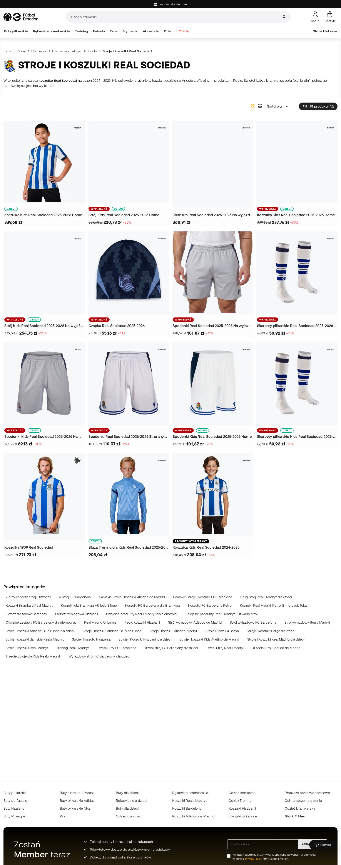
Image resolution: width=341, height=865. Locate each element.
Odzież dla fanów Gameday (26, 614)
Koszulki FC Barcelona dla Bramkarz (152, 605)
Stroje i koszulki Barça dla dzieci (271, 631)
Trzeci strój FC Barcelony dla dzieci (171, 648)
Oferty (184, 31)
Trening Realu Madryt (72, 648)
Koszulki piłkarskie (243, 816)
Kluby (21, 51)
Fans (113, 31)
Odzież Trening (240, 800)
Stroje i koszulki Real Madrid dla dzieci (275, 639)
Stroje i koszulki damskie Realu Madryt (35, 639)
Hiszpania (39, 51)
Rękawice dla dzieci (131, 800)
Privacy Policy (253, 858)
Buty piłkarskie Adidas (77, 800)
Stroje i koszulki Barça (222, 631)
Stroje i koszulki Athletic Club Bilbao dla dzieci (40, 631)
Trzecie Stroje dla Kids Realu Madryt (33, 656)
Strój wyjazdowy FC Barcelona (253, 622)
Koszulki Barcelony (186, 808)
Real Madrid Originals (100, 622)
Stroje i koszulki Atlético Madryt (173, 631)
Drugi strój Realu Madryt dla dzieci (266, 597)
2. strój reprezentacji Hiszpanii (28, 597)
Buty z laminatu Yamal (77, 793)
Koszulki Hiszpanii (242, 808)
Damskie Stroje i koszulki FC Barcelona (202, 597)
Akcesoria (151, 31)
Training (81, 31)
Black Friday (295, 816)
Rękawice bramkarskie (51, 31)
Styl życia (130, 31)
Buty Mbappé (14, 816)
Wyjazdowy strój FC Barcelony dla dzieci (99, 656)
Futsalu (99, 31)
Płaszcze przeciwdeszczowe (307, 793)
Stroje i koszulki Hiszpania (91, 639)
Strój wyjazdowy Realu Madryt (307, 622)
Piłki (63, 816)
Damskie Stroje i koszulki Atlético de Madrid (132, 597)
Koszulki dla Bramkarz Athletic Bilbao (89, 605)
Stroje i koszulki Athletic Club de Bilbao (112, 631)
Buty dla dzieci (127, 793)
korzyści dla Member (170, 4)
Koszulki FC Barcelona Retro (210, 605)
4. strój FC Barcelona (75, 597)
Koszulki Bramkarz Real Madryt (29, 605)
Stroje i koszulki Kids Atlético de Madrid (209, 639)
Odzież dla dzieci (129, 816)
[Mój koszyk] (330, 17)
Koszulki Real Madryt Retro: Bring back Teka (273, 605)
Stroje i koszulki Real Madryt (27, 648)
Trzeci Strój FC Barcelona (116, 648)
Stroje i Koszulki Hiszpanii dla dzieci (145, 639)
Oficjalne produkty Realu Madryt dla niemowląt (141, 614)
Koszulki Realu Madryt (189, 800)
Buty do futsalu (15, 800)
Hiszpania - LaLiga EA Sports (74, 51)
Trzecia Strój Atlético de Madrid (276, 648)
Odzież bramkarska (300, 808)
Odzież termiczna (242, 793)
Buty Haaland (14, 808)
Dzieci (169, 31)
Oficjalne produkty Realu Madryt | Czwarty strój (222, 614)
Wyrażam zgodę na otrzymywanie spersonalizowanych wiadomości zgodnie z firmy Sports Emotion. (274, 856)
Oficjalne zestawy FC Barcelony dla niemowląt (41, 622)
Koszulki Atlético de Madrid (193, 816)
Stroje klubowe (325, 31)
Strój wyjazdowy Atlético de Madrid (195, 622)
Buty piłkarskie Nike (75, 808)
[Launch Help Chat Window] (323, 845)
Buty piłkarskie (16, 31)
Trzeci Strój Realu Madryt (225, 648)
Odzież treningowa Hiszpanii (76, 614)
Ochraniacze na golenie (303, 800)
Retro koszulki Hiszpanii (142, 622)
